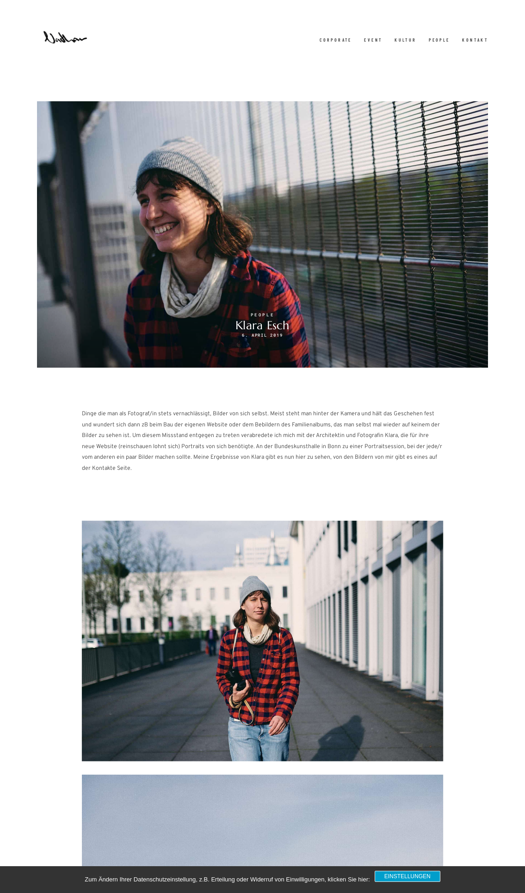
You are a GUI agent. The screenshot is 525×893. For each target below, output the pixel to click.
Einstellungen (407, 876)
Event (373, 40)
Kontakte (104, 468)
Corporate (336, 40)
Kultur (405, 40)
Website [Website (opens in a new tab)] (106, 446)
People (439, 40)
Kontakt (475, 40)
